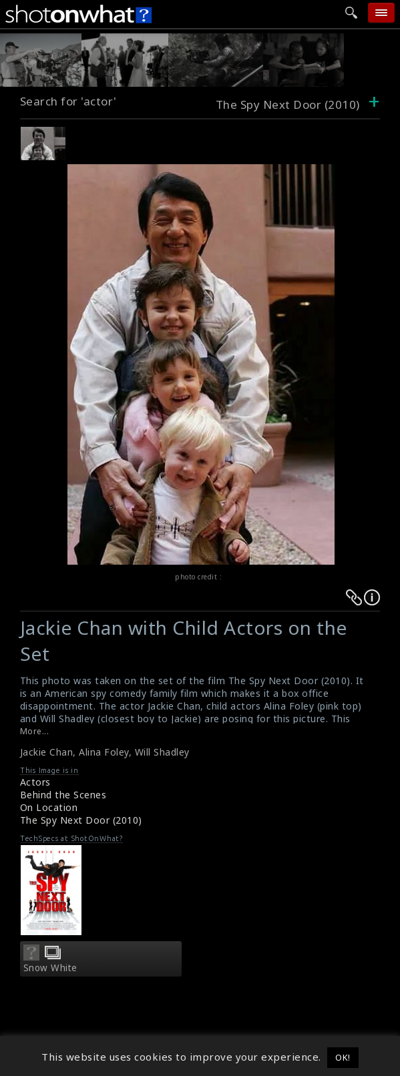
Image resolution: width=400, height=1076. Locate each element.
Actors (35, 782)
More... (34, 731)
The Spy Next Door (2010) (81, 820)
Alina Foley (104, 752)
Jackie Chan (46, 752)
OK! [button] (343, 1057)
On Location (49, 807)
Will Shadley (162, 752)
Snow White (50, 968)
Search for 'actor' (68, 101)
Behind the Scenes (63, 794)
